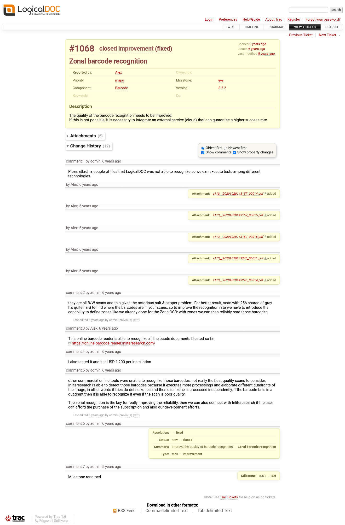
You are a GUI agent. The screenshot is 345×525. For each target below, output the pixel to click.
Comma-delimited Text (166, 510)
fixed (163, 48)
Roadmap (276, 27)
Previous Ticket (301, 35)
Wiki (231, 27)
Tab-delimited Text (214, 510)
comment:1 (75, 161)
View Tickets (305, 27)
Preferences (228, 20)
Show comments (219, 152)
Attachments (86, 136)
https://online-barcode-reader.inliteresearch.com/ (111, 343)
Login (209, 20)
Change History (90, 146)
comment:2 (75, 292)
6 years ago (257, 44)
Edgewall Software (53, 521)
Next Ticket (327, 35)
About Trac (273, 20)
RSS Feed (127, 510)
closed (108, 48)
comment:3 (75, 328)
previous (125, 320)
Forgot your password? (322, 20)
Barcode (121, 88)
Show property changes (255, 152)
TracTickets (229, 497)
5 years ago (266, 53)
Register (294, 20)
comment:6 (75, 423)
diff (136, 320)
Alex (118, 72)
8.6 (220, 80)
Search (332, 27)
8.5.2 (222, 88)
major (119, 80)
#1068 (81, 48)
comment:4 (75, 351)
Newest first (237, 148)
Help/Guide (251, 20)
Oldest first (214, 148)
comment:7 (75, 466)
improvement (136, 48)
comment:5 (75, 370)
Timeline (251, 27)
